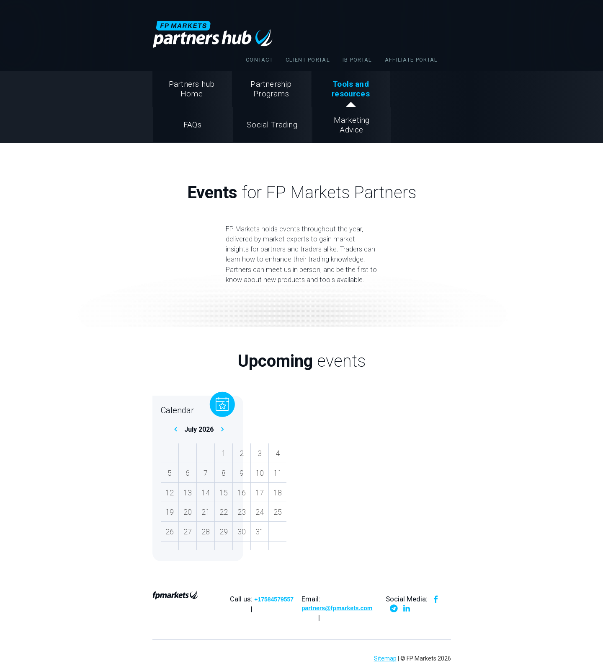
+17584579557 (274, 599)
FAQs (192, 125)
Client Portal (308, 60)
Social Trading (272, 125)
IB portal (357, 60)
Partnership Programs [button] (270, 88)
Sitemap (385, 658)
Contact (259, 60)
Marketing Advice (352, 125)
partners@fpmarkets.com (337, 608)
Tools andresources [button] (351, 88)
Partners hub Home (191, 88)
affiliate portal (411, 60)
